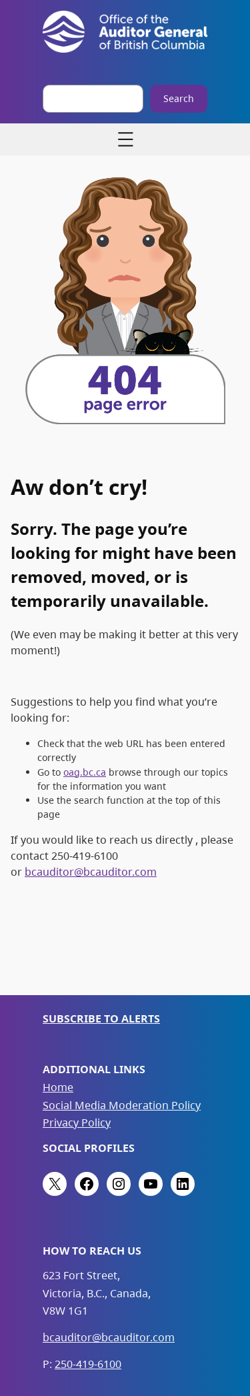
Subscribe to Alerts (101, 1018)
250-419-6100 (88, 1364)
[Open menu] (125, 139)
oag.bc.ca (84, 772)
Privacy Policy (77, 1122)
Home (58, 1087)
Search (178, 98)
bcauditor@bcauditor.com (91, 871)
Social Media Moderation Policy (122, 1105)
